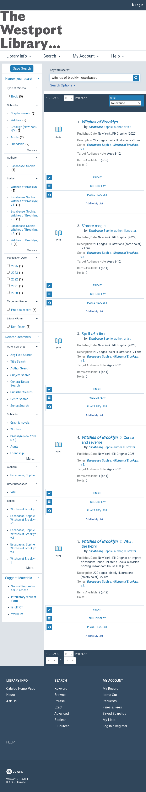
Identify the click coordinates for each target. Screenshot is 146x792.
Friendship (17, 144)
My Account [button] (86, 55)
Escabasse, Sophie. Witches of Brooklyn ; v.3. (24, 215)
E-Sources (62, 726)
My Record (110, 689)
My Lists (109, 720)
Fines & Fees (112, 707)
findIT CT (17, 607)
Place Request (77, 195)
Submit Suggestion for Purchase (23, 588)
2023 (14, 272)
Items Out (110, 695)
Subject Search (20, 375)
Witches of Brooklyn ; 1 (24, 242)
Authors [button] (12, 157)
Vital (13, 492)
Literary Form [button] (15, 318)
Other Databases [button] (17, 483)
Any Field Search (21, 355)
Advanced (61, 714)
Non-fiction (18, 326)
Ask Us (11, 701)
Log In (139, 5)
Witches (16, 120)
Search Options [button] (62, 85)
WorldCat (17, 614)
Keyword (60, 689)
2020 (14, 293)
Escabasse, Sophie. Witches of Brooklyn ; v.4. (24, 229)
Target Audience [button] (17, 301)
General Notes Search (19, 383)
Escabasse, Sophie (23, 166)
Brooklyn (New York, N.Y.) (24, 128)
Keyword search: (60, 69)
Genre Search (19, 399)
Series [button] (11, 178)
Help (10, 742)
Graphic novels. (21, 113)
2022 (14, 279)
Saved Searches (114, 714)
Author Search (19, 368)
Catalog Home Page (20, 689)
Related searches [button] (18, 337)
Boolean (60, 720)
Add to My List (94, 203)
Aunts (15, 137)
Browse (60, 695)
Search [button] (51, 55)
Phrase (59, 701)
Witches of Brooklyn (24, 187)
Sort (113, 98)
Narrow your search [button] (19, 79)
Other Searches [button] (16, 346)
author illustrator (111, 447)
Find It (74, 177)
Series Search (19, 405)
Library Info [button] (18, 55)
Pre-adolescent (21, 310)
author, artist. (109, 127)
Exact (58, 707)
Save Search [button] (22, 68)
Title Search (18, 361)
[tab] (22, 78)
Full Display (76, 186)
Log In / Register (115, 726)
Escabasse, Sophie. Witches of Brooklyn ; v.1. (24, 201)
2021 (14, 286)
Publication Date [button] (17, 257)
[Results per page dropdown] (69, 98)
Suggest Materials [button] (18, 578)
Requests (110, 701)
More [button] (119, 56)
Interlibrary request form (23, 598)
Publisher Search (21, 392)
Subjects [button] (12, 105)
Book (14, 96)
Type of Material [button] (16, 88)
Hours (10, 695)
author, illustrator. (112, 230)
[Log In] (132, 5)
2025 (14, 266)
